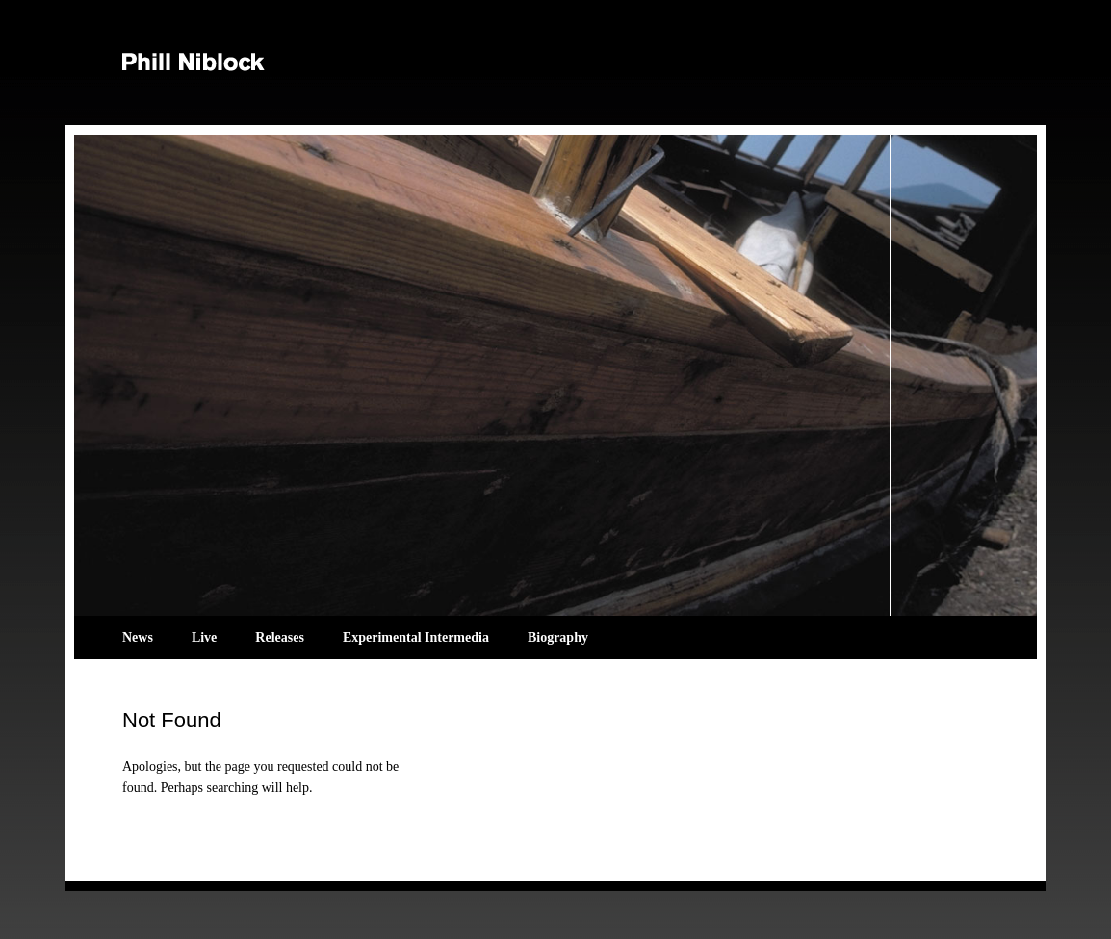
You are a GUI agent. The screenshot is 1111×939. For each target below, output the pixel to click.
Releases (279, 637)
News (137, 637)
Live (204, 637)
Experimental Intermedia (416, 637)
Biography (558, 637)
